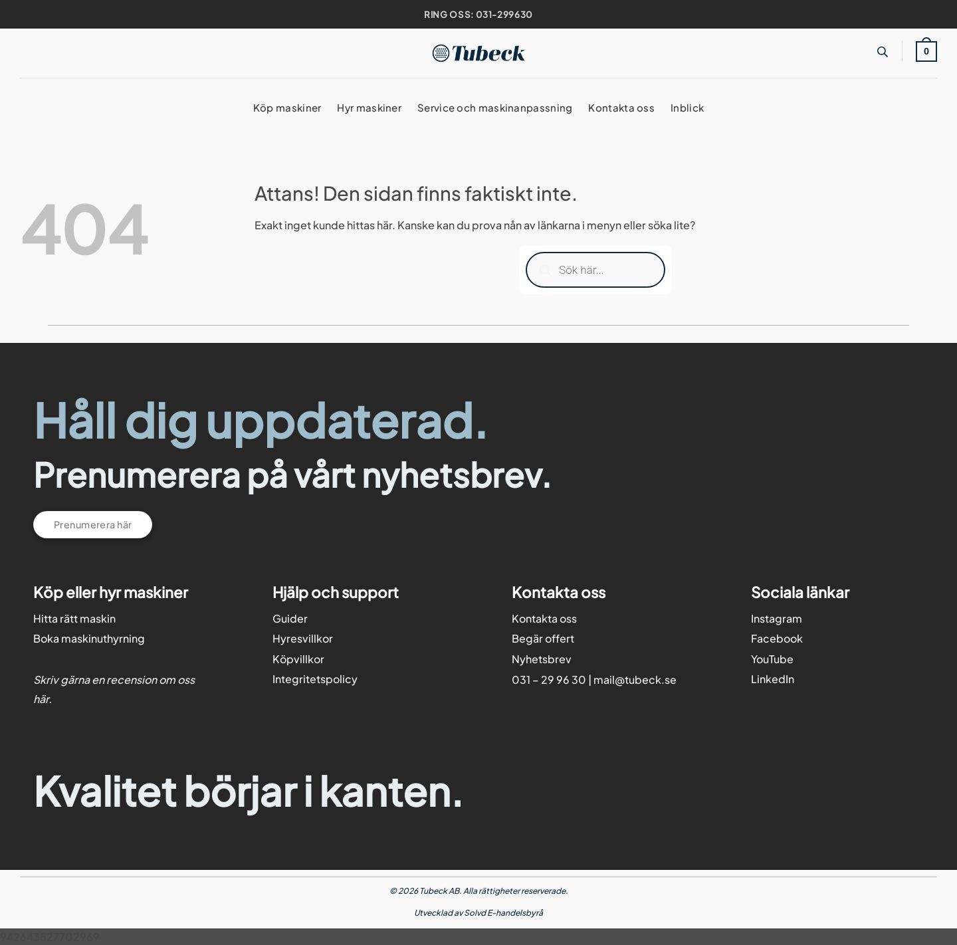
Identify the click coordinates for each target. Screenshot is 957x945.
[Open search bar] (882, 51)
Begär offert (543, 638)
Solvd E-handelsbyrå (503, 913)
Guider (290, 618)
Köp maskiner (287, 107)
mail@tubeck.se (635, 679)
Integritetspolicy (315, 679)
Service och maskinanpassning (494, 107)
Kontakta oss (621, 107)
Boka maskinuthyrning (89, 638)
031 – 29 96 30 (549, 679)
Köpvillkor (298, 659)
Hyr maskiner (369, 107)
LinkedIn (772, 679)
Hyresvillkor (302, 638)
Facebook (777, 638)
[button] (926, 51)
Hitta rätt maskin (74, 618)
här (41, 699)
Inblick (687, 107)
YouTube (772, 659)
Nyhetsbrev (542, 659)
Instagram (776, 618)
